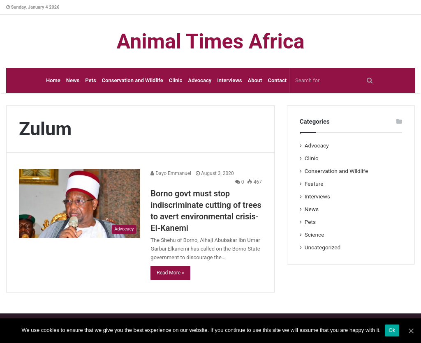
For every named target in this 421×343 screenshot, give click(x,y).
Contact (277, 80)
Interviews (229, 80)
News (72, 80)
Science (314, 234)
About (255, 80)
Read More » (170, 273)
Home (53, 80)
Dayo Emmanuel (170, 173)
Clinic (176, 80)
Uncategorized (323, 247)
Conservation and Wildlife (132, 80)
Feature (314, 183)
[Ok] (411, 331)
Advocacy (199, 80)
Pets (90, 80)
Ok (392, 331)
